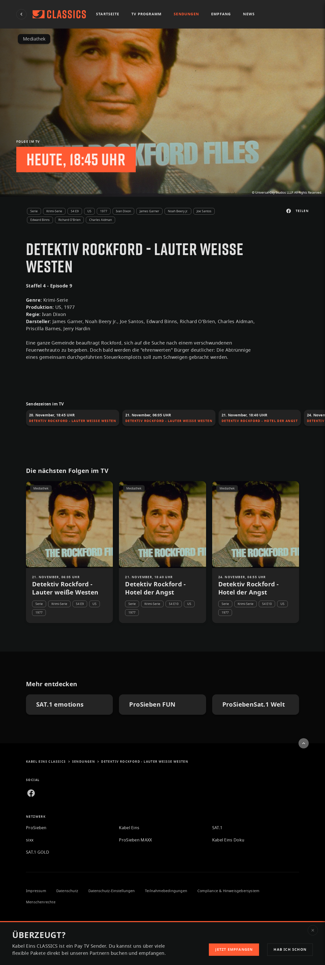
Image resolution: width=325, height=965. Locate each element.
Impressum (36, 891)
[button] (290, 950)
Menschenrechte (41, 902)
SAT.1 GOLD (37, 852)
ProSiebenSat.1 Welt (253, 704)
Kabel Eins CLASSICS (48, 762)
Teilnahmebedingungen (166, 891)
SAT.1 (217, 828)
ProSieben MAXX (135, 840)
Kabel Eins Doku (228, 840)
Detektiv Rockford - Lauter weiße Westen (144, 762)
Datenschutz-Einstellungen (111, 891)
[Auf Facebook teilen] (289, 211)
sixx (29, 840)
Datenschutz (67, 891)
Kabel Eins (129, 828)
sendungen (85, 762)
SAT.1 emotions (60, 704)
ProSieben (36, 828)
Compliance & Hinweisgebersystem (228, 891)
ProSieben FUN (152, 704)
